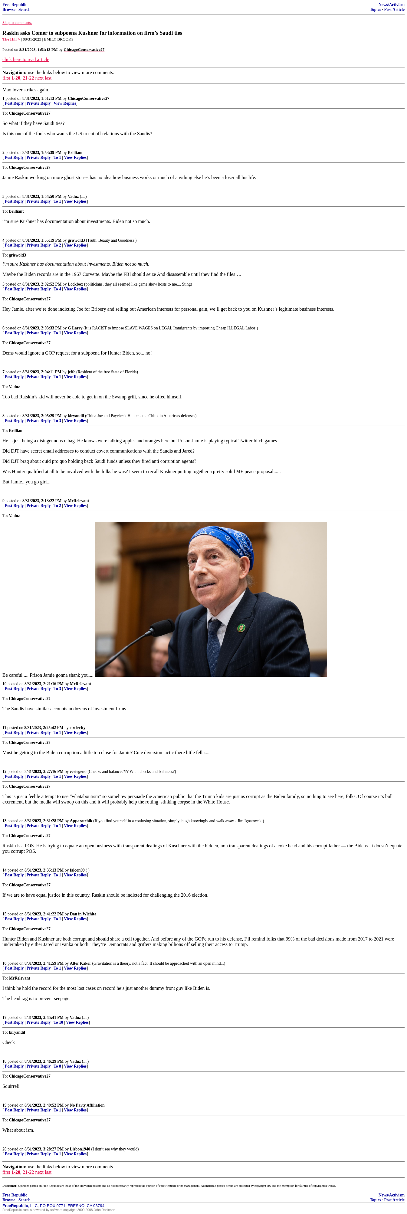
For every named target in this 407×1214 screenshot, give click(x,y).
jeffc (71, 372)
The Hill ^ (11, 39)
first (6, 77)
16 (4, 963)
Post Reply (14, 103)
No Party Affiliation (87, 1105)
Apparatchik (81, 821)
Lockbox (75, 284)
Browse (8, 9)
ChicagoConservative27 (88, 98)
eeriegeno (78, 771)
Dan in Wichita (83, 914)
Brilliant (75, 152)
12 (4, 771)
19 (4, 1105)
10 (4, 684)
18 (4, 1061)
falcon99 (77, 870)
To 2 (57, 245)
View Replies (65, 103)
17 (4, 1017)
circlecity (78, 727)
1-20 (15, 77)
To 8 (57, 1066)
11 (4, 727)
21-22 (28, 77)
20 (4, 1149)
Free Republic (14, 4)
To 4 (57, 289)
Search (24, 9)
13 (4, 821)
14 (4, 870)
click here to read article (25, 59)
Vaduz (73, 196)
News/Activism (392, 4)
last (48, 77)
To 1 (57, 157)
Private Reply (39, 103)
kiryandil (76, 416)
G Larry (75, 328)
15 (4, 914)
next (39, 77)
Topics (375, 9)
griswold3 (76, 240)
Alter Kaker (80, 963)
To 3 (57, 420)
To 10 (58, 1022)
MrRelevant (78, 501)
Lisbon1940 (80, 1149)
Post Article (394, 9)
